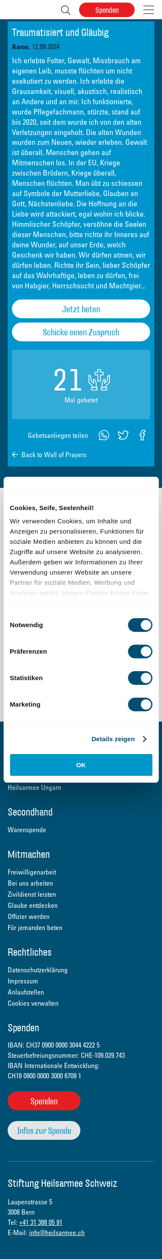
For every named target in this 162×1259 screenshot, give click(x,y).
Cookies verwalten (33, 1003)
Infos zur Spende (44, 1130)
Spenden (107, 10)
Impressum (23, 981)
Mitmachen (29, 855)
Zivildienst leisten (32, 894)
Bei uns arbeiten (30, 883)
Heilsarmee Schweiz (13, 9)
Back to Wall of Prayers (53, 454)
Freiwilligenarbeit (32, 872)
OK (81, 765)
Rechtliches (30, 953)
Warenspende (27, 829)
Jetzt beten (81, 309)
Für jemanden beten (35, 927)
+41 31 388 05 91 (40, 1222)
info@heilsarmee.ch (57, 1232)
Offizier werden (29, 916)
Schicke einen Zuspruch (81, 332)
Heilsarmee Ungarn (34, 787)
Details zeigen (113, 738)
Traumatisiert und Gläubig (60, 32)
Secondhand (30, 812)
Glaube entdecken (33, 905)
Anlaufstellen (26, 992)
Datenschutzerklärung (38, 970)
